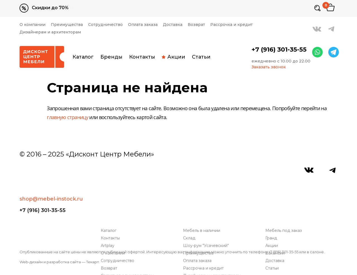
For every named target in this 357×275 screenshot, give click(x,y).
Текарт (92, 262)
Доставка (172, 24)
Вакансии (276, 214)
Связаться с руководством (128, 236)
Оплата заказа (143, 24)
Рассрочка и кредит (231, 24)
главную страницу (67, 117)
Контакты (142, 57)
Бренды (111, 57)
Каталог (83, 57)
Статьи (201, 57)
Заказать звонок (269, 67)
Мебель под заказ (284, 191)
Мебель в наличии (202, 191)
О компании (32, 24)
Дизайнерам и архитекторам (50, 32)
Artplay (108, 206)
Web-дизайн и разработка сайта (50, 262)
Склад (190, 199)
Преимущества (67, 24)
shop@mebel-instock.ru (51, 173)
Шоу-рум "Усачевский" (207, 206)
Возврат (196, 24)
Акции (173, 57)
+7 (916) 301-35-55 (279, 49)
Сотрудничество (105, 24)
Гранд (272, 199)
